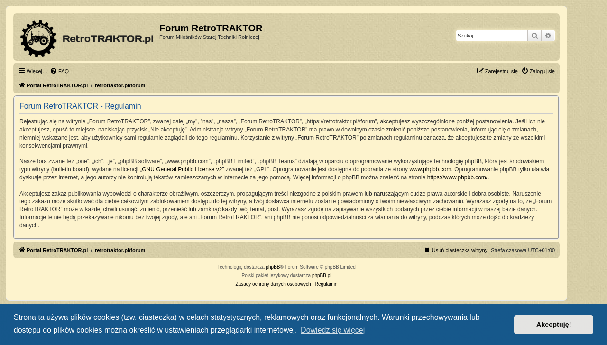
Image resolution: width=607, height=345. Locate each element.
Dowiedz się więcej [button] (333, 330)
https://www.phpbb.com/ (457, 177)
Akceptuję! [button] (553, 324)
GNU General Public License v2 (182, 169)
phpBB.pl (321, 275)
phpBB (273, 267)
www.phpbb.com (430, 169)
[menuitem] (59, 71)
